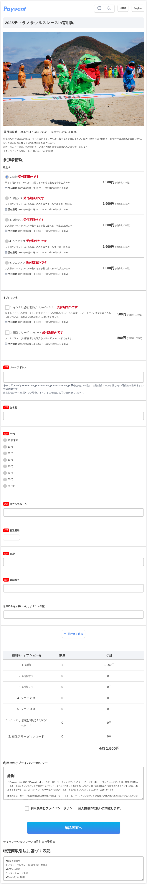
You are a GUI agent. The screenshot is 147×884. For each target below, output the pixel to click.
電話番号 (11, 580)
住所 (9, 553)
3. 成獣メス (16, 219)
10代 (10, 446)
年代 (9, 433)
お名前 (10, 407)
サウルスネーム (15, 504)
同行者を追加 (73, 633)
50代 (10, 472)
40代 (10, 466)
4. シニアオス (17, 241)
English (138, 8)
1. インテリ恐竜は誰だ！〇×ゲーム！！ (33, 307)
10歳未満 (13, 440)
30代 (10, 459)
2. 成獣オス (16, 198)
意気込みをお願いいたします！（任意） (25, 606)
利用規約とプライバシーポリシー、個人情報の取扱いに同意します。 (77, 808)
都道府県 (11, 530)
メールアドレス (15, 367)
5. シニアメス (17, 262)
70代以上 (13, 486)
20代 (10, 453)
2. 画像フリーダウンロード (26, 332)
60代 (10, 479)
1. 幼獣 (13, 176)
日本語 (123, 8)
